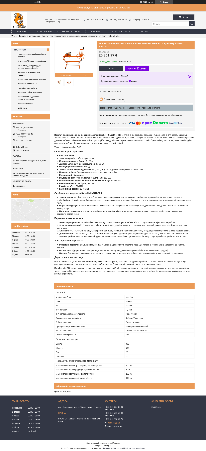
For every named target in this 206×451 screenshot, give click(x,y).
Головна (21, 32)
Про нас (144, 32)
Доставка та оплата (72, 32)
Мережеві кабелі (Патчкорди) (30, 92)
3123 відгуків (148, 2)
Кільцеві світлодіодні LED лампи (32, 79)
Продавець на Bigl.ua (103, 446)
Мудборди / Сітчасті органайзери (32, 61)
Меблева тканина (25, 103)
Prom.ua (116, 443)
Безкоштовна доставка (114, 99)
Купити (110, 68)
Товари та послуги (44, 32)
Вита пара (22, 108)
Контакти (96, 32)
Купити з (137, 68)
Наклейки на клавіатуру (28, 88)
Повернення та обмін (120, 32)
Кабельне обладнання (29, 36)
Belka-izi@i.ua (21, 147)
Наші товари (20, 50)
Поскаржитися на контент (113, 448)
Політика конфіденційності (134, 448)
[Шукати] (192, 23)
